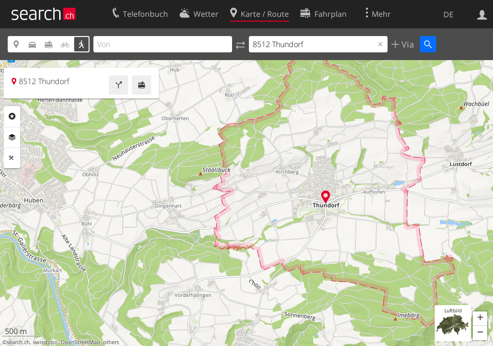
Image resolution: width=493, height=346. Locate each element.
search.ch (18, 342)
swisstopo (45, 342)
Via (406, 44)
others (111, 342)
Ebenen (12, 137)
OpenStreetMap (80, 342)
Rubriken (12, 116)
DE (448, 14)
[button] (480, 318)
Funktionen (12, 158)
